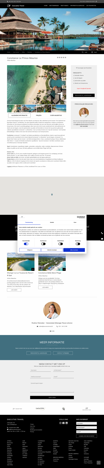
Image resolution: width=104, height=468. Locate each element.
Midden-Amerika (58, 457)
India (23, 444)
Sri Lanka (24, 453)
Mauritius (9, 450)
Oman (70, 448)
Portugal (55, 452)
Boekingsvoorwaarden (36, 430)
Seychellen (10, 455)
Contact (32, 428)
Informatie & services (77, 5)
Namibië (9, 452)
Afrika (9, 441)
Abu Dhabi (71, 442)
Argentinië (86, 442)
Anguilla (40, 442)
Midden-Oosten (73, 441)
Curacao (40, 450)
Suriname (86, 453)
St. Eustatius (41, 461)
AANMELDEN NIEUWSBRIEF (86, 436)
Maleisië (24, 452)
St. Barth (40, 459)
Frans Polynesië (88, 463)
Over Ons (32, 426)
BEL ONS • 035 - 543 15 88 (14, 1)
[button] (50, 331)
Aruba (39, 444)
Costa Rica (56, 459)
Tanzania (9, 463)
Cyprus (55, 442)
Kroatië (55, 450)
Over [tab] (75, 222)
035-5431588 (84, 126)
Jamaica (40, 457)
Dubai (70, 444)
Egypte (9, 444)
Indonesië (25, 446)
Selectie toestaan (52, 250)
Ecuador (86, 450)
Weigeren (29, 250)
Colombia (86, 448)
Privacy (32, 431)
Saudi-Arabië (72, 450)
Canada (71, 457)
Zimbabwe (10, 461)
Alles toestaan (74, 250)
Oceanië (86, 457)
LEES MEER (14, 290)
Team (31, 424)
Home (45, 5)
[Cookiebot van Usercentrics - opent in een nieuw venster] (78, 217)
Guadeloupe (41, 455)
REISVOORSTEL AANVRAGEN (38, 353)
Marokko (9, 448)
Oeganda (9, 453)
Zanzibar (9, 459)
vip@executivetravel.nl (81, 124)
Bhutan (24, 442)
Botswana (10, 442)
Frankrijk (55, 444)
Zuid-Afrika (10, 464)
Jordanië (71, 446)
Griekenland (56, 446)
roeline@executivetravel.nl (45, 326)
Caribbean (41, 441)
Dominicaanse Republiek (44, 452)
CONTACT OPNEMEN (63, 353)
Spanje (55, 453)
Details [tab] (52, 222)
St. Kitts (40, 464)
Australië (86, 459)
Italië (54, 448)
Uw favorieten (91, 5)
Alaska (70, 455)
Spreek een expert (91, 1)
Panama (55, 461)
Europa (55, 441)
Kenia (8, 446)
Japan (24, 448)
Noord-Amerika (74, 453)
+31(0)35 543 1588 (14, 427)
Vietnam (24, 457)
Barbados (40, 446)
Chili (85, 446)
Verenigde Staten (73, 459)
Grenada (40, 453)
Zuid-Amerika (88, 441)
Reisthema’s (64, 5)
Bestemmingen (54, 5)
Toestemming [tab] (29, 222)
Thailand (24, 455)
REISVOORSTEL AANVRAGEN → (84, 95)
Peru (85, 452)
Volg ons (82, 1)
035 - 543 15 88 (62, 326)
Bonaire (40, 448)
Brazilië (86, 444)
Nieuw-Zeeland (88, 461)
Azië (23, 441)
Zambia (9, 457)
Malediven (25, 450)
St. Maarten (41, 463)
